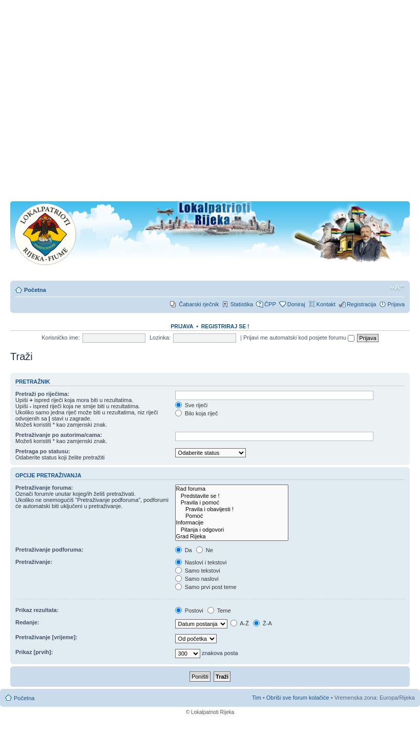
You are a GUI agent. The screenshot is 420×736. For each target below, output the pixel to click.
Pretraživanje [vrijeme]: (46, 637)
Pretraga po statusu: (42, 451)
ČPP (270, 304)
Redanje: (27, 622)
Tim (256, 698)
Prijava (396, 304)
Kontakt (326, 304)
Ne (204, 550)
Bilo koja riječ (196, 413)
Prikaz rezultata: (36, 610)
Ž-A (262, 623)
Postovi (189, 610)
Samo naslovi (197, 579)
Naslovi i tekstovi (201, 562)
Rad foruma (231, 489)
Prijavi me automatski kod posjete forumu (298, 337)
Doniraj (296, 304)
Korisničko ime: (60, 337)
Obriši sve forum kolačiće (297, 698)
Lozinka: (160, 337)
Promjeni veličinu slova (397, 287)
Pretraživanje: (33, 562)
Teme (219, 610)
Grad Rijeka (231, 536)
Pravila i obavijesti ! (231, 509)
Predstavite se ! (231, 496)
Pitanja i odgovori (231, 530)
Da (183, 550)
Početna (35, 290)
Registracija (361, 304)
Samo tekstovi (197, 570)
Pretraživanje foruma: (44, 488)
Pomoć (231, 516)
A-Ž (239, 623)
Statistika (241, 304)
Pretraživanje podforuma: (49, 549)
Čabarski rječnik (199, 304)
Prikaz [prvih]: (34, 652)
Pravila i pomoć (231, 502)
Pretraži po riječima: (42, 394)
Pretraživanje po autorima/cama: (58, 435)
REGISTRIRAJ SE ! (225, 326)
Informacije (231, 522)
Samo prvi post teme (206, 587)
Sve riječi (191, 405)
